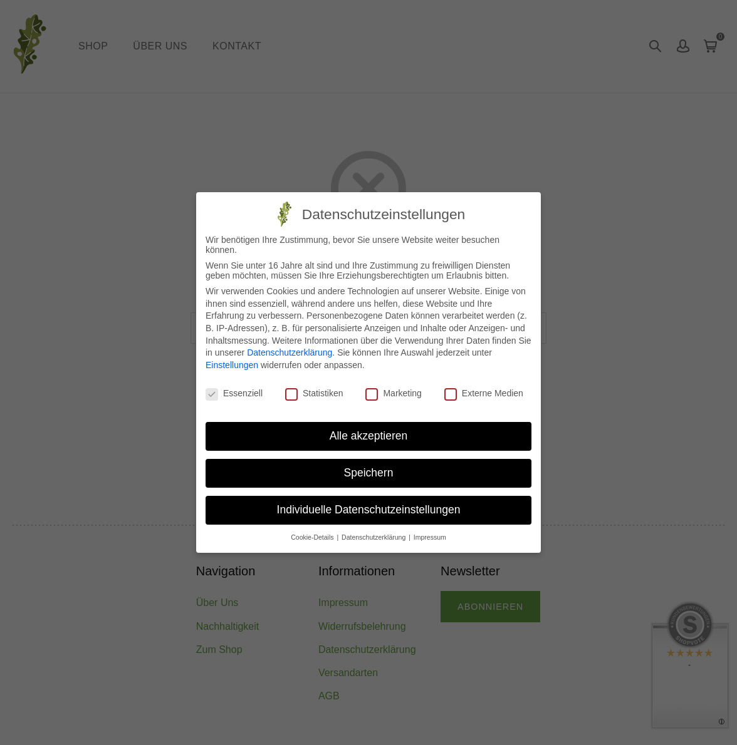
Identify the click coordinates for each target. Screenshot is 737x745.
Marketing (393, 393)
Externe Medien (483, 393)
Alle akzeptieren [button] (369, 435)
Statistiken (314, 393)
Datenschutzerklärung (289, 352)
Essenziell (234, 393)
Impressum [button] (430, 537)
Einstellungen (232, 365)
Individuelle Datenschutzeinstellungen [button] (369, 509)
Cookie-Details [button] (313, 537)
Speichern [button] (369, 472)
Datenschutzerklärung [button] (374, 537)
